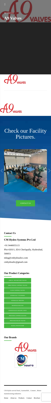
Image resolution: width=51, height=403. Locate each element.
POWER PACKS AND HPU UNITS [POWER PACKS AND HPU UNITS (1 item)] (18, 310)
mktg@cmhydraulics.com (16, 258)
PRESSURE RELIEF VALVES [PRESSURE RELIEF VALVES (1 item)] (17, 320)
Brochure (37, 398)
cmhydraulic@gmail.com (15, 262)
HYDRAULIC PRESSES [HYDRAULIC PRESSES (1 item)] (17, 300)
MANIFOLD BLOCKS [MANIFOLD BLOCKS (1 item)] (17, 305)
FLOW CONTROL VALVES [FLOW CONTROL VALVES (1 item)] (17, 290)
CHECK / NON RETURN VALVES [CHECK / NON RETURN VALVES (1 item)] (18, 280)
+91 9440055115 (12, 245)
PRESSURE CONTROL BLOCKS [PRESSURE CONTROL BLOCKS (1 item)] (17, 315)
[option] (25, 170)
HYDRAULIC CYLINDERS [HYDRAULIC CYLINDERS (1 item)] (17, 295)
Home (6, 398)
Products (21, 398)
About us (13, 398)
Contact (29, 398)
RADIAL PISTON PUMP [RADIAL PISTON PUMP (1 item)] (17, 325)
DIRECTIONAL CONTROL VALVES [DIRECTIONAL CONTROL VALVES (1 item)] (17, 285)
